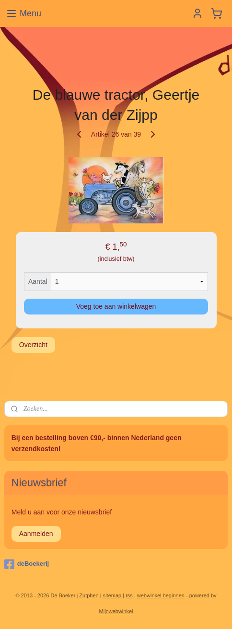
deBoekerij (26, 564)
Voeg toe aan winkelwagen (116, 306)
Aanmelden (36, 533)
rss (129, 595)
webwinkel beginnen (161, 595)
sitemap (112, 595)
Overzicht (33, 345)
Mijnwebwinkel (116, 611)
